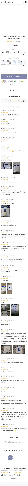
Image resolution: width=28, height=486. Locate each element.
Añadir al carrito (14, 77)
